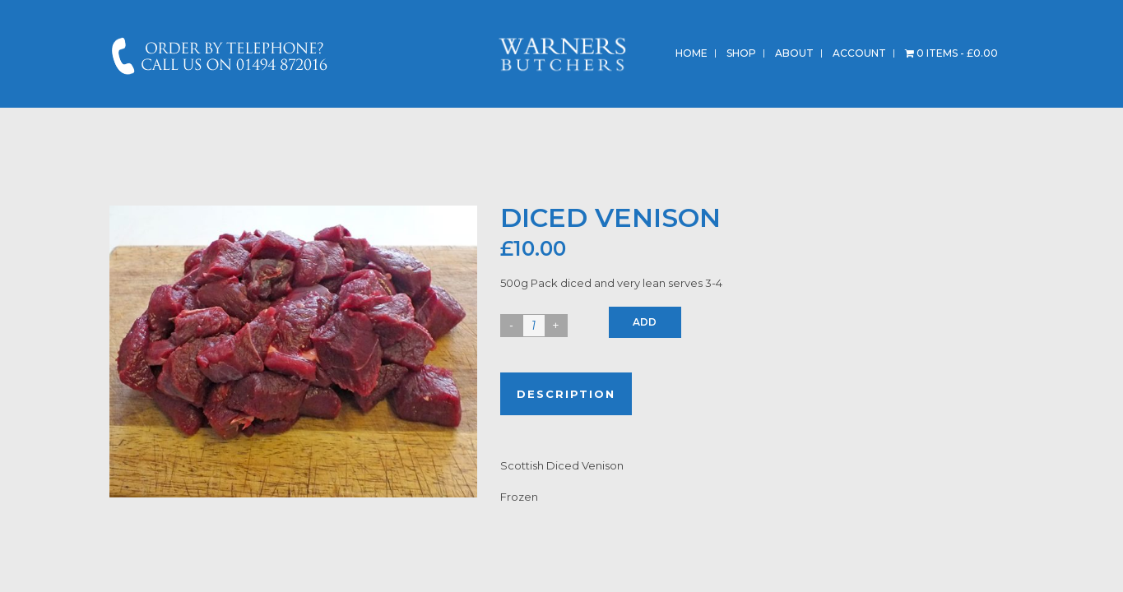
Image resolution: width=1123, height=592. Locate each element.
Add (645, 322)
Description (566, 393)
